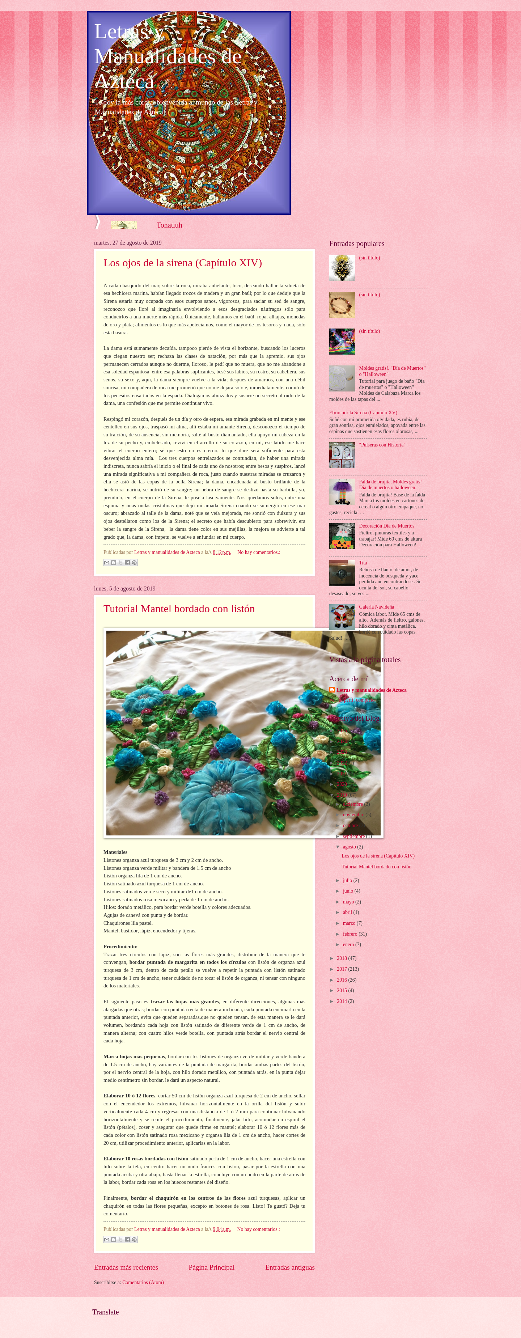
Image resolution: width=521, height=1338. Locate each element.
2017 (342, 969)
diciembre (353, 804)
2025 (342, 730)
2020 (342, 784)
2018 (342, 958)
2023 (342, 752)
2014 (342, 1001)
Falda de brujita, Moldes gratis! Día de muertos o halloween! (390, 485)
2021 (342, 773)
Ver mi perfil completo (351, 700)
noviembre (354, 814)
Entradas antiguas (290, 1267)
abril (348, 912)
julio (348, 880)
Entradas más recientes (126, 1267)
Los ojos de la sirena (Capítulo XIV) (182, 262)
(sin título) (369, 258)
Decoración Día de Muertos (387, 526)
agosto (350, 847)
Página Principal (212, 1267)
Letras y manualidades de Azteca (371, 690)
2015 (342, 990)
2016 (342, 980)
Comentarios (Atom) (143, 1282)
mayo (349, 902)
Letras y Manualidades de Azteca (168, 56)
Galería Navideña (376, 607)
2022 (342, 763)
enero (349, 944)
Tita (363, 563)
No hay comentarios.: (258, 552)
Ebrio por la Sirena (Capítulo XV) (363, 412)
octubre (351, 825)
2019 (342, 795)
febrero (351, 934)
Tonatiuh (169, 225)
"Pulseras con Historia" (382, 445)
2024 (342, 741)
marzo (350, 923)
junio (349, 891)
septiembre (354, 836)
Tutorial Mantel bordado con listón (179, 608)
